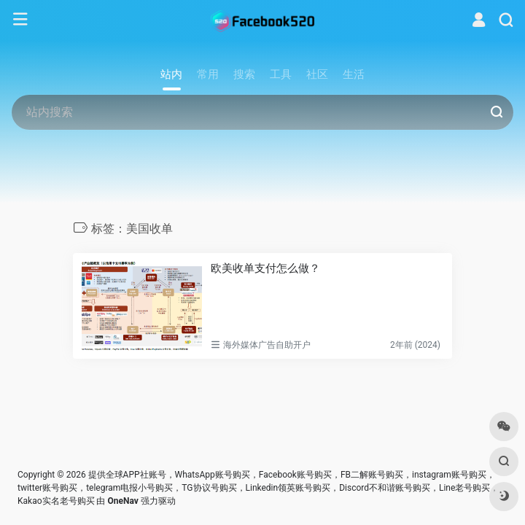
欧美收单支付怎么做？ (265, 268)
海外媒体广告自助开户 (267, 345)
